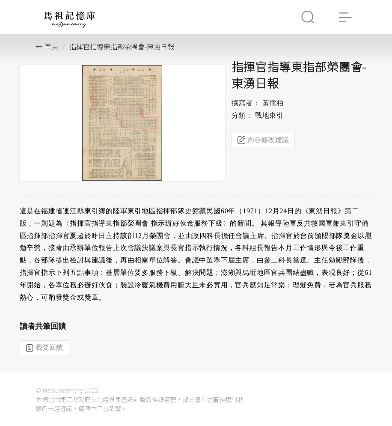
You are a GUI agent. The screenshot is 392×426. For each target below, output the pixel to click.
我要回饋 (44, 348)
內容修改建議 (263, 140)
